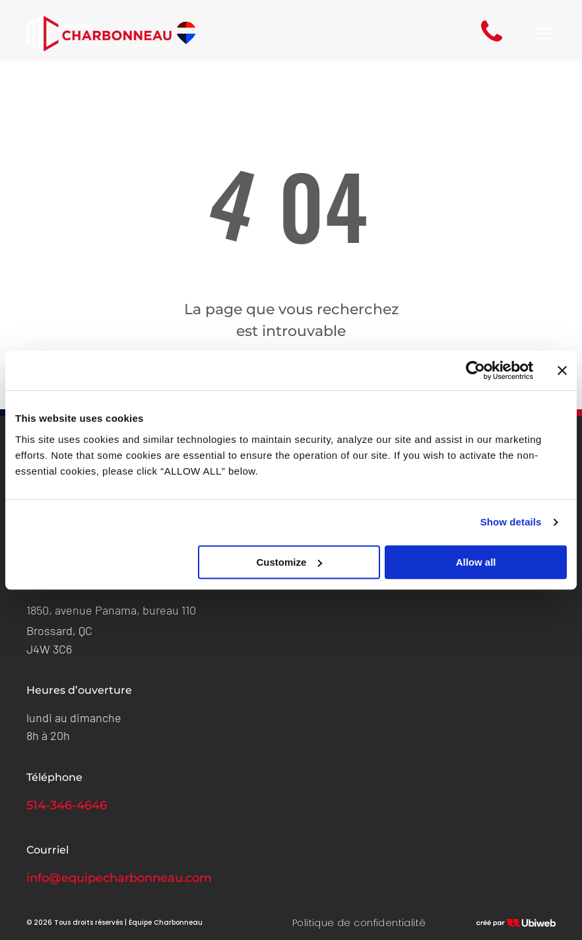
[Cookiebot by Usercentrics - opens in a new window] (475, 370)
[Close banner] (562, 370)
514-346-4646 (66, 805)
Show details (511, 521)
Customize (290, 562)
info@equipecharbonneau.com (119, 878)
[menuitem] (359, 923)
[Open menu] (545, 34)
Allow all (476, 562)
